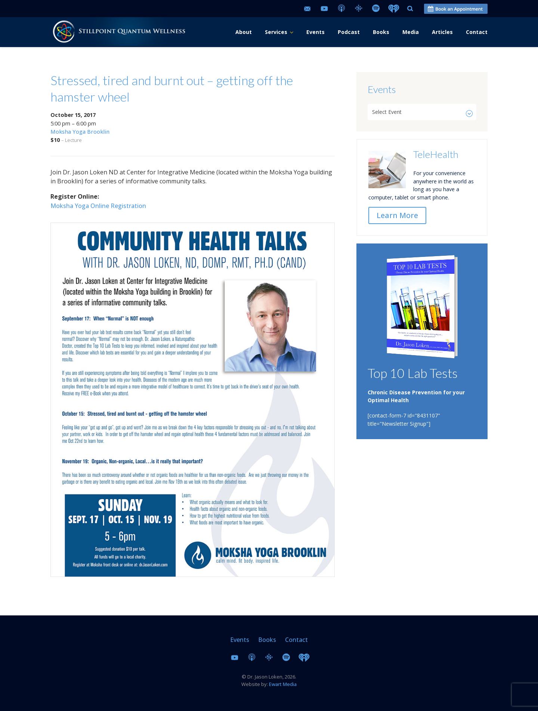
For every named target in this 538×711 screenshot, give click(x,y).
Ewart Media (283, 684)
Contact (477, 31)
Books (381, 31)
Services (276, 31)
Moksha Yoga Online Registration (98, 206)
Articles (442, 31)
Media (410, 31)
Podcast (349, 31)
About (243, 31)
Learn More (397, 215)
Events (315, 31)
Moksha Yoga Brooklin (79, 131)
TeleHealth (435, 154)
